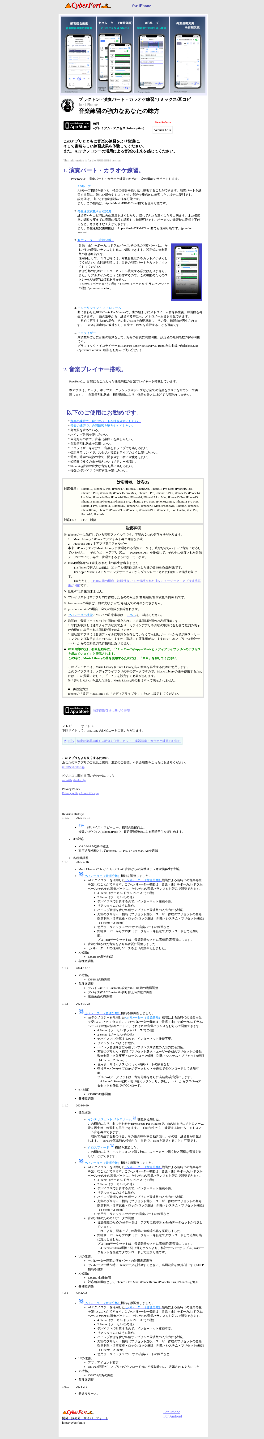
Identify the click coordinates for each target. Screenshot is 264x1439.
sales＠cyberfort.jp (73, 780)
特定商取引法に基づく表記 (111, 710)
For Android (172, 1416)
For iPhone (171, 1412)
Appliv (69, 741)
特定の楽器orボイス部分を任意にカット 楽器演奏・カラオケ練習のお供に (129, 741)
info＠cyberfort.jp (73, 767)
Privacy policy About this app (80, 793)
